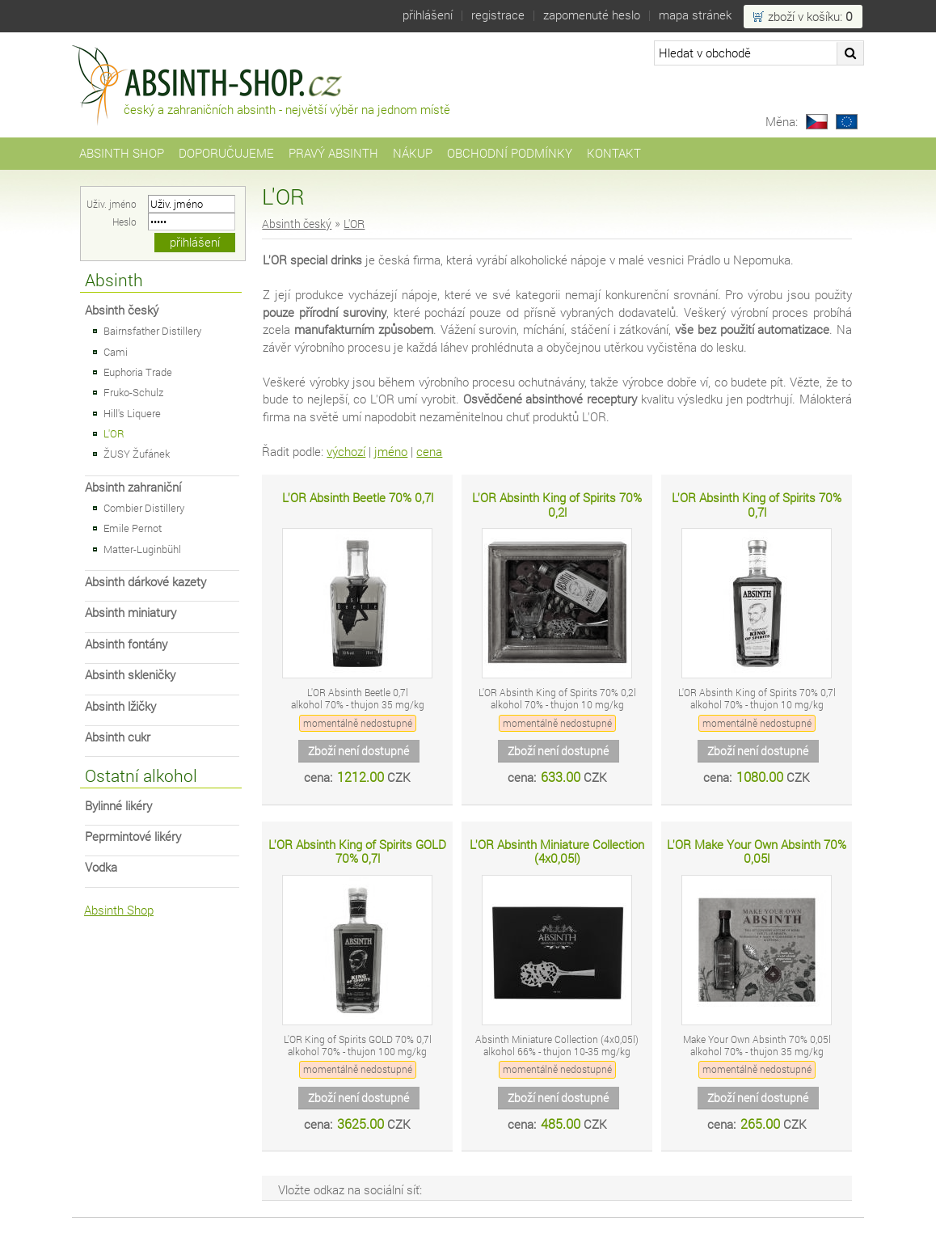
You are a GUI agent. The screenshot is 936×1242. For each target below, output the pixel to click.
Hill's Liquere (132, 413)
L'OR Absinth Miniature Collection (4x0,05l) (557, 852)
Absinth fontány (126, 644)
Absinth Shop (121, 153)
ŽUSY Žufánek (136, 453)
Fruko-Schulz (133, 392)
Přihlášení (428, 15)
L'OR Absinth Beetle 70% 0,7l (357, 497)
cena (429, 451)
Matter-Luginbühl (142, 549)
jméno (390, 451)
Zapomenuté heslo (591, 15)
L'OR (113, 433)
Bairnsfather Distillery (152, 330)
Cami (115, 351)
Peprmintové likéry (133, 836)
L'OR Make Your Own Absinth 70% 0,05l (756, 852)
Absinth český (121, 310)
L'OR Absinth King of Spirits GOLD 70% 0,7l (357, 852)
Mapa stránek (695, 15)
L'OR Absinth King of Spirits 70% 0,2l (557, 505)
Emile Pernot (132, 528)
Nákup (412, 153)
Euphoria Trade (137, 372)
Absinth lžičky (120, 706)
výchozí (346, 451)
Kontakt (614, 153)
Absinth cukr (117, 737)
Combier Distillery (143, 508)
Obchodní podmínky (509, 153)
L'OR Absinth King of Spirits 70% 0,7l (756, 505)
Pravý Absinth (333, 153)
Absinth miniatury (130, 612)
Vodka (101, 867)
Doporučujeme (226, 153)
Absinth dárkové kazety (145, 581)
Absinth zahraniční (133, 487)
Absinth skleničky (130, 674)
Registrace (498, 15)
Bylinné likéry (118, 805)
